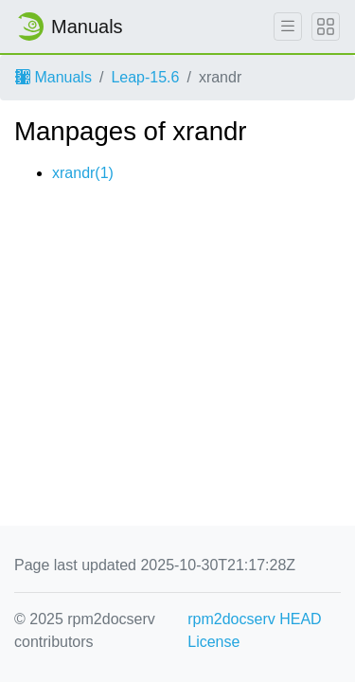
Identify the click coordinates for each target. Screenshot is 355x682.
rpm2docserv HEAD (254, 619)
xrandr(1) (83, 173)
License (213, 642)
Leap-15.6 (145, 77)
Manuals (53, 77)
